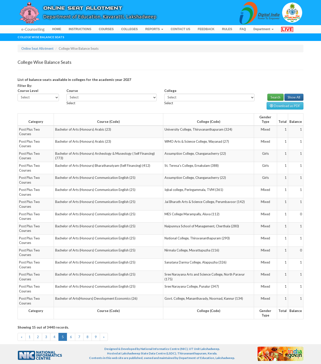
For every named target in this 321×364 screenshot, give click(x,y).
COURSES (106, 29)
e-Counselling (33, 29)
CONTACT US (180, 29)
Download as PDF (285, 106)
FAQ (243, 29)
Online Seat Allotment (37, 48)
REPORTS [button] (154, 29)
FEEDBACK (206, 29)
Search (275, 97)
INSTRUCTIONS (80, 29)
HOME (56, 29)
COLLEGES (129, 29)
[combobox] (70, 103)
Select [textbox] (70, 103)
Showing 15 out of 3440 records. (43, 327)
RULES (227, 29)
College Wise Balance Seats (41, 37)
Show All (294, 97)
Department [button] (264, 29)
